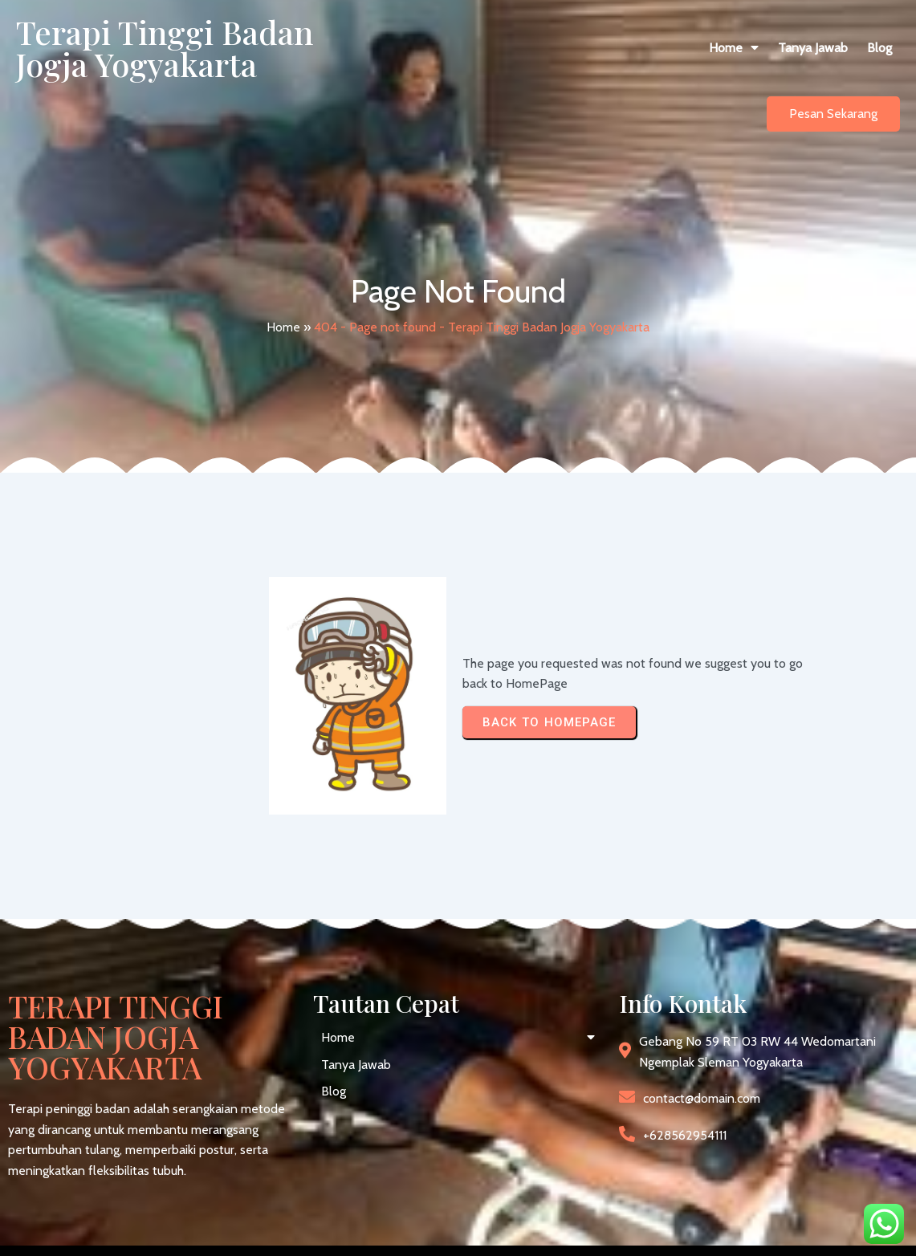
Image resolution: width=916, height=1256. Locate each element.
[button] (554, 64)
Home (283, 310)
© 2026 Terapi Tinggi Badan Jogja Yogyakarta (132, 1230)
